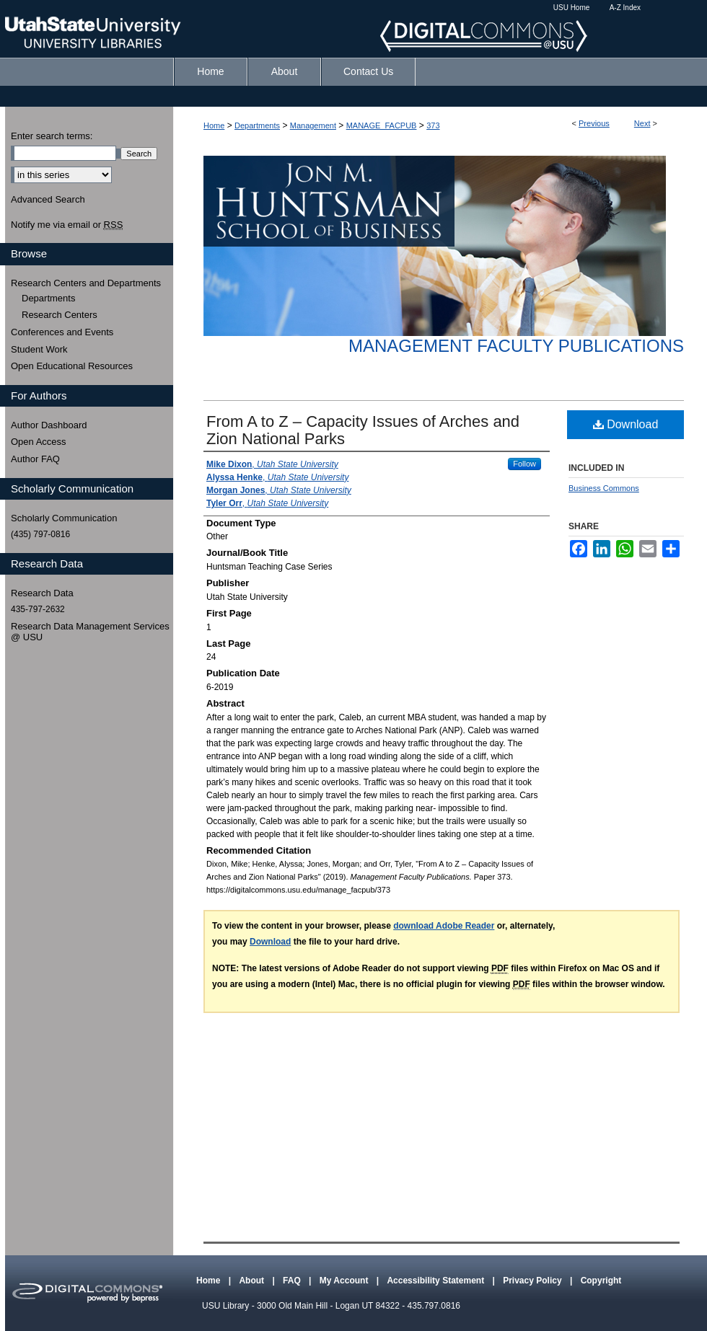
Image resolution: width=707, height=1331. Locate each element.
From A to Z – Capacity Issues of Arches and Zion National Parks (362, 430)
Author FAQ (35, 459)
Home (213, 125)
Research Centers (59, 314)
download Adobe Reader (443, 926)
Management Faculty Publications (516, 345)
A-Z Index (625, 8)
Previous (594, 123)
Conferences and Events (62, 332)
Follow (524, 463)
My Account (345, 1280)
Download (626, 424)
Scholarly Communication (64, 518)
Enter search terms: (51, 136)
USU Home (571, 8)
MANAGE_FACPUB (381, 125)
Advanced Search (48, 199)
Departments (257, 125)
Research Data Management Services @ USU (90, 632)
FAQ (293, 1280)
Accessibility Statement (436, 1280)
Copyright (601, 1280)
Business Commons (603, 488)
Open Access (38, 441)
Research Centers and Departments (86, 283)
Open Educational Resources (72, 366)
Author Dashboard (49, 425)
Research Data (42, 593)
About (252, 1280)
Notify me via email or (67, 225)
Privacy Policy (533, 1280)
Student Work (39, 349)
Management (313, 125)
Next (642, 123)
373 (432, 125)
